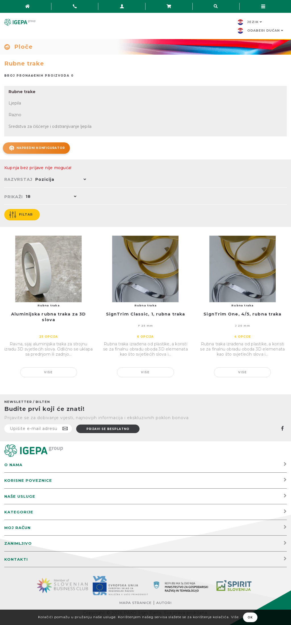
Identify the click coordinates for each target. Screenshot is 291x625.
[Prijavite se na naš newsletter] (38, 427)
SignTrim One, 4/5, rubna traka (242, 313)
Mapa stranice (135, 602)
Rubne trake (22, 91)
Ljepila (15, 103)
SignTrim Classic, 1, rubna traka (145, 313)
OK (250, 617)
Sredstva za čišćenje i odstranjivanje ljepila (50, 125)
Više (48, 371)
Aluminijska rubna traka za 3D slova (48, 316)
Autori (164, 602)
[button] (59, 179)
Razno (15, 114)
